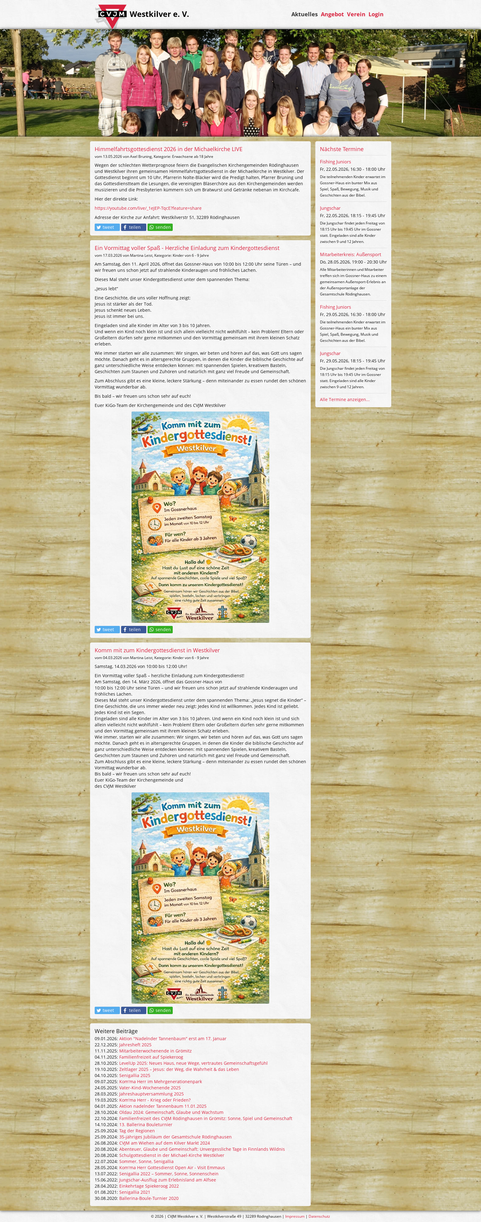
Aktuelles (304, 14)
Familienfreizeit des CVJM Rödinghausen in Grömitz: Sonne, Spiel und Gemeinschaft (205, 1118)
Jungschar (330, 208)
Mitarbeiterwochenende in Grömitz (155, 1051)
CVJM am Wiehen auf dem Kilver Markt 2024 (164, 1143)
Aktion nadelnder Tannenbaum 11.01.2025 (163, 1106)
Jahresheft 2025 (135, 1045)
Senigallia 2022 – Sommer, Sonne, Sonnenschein (169, 1174)
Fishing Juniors (335, 161)
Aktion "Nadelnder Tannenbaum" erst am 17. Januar (173, 1038)
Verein (356, 14)
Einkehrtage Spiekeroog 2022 (149, 1186)
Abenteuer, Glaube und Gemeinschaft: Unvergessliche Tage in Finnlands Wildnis (202, 1149)
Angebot (332, 14)
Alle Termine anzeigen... (345, 399)
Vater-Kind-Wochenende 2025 (150, 1088)
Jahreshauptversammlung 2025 (151, 1094)
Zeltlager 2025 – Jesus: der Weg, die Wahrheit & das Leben (179, 1069)
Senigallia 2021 (134, 1192)
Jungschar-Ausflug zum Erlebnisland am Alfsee (167, 1180)
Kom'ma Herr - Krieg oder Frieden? (155, 1100)
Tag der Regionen (137, 1131)
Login (376, 14)
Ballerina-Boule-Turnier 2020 (149, 1198)
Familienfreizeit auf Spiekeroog (151, 1057)
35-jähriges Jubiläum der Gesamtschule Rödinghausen (175, 1137)
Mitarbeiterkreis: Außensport (350, 254)
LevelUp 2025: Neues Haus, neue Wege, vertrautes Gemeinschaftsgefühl (193, 1063)
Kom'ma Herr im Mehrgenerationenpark (160, 1081)
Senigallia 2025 (134, 1075)
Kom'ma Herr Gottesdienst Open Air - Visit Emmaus (172, 1167)
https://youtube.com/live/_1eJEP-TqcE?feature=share (148, 208)
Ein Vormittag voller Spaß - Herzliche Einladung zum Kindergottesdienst (187, 248)
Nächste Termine (342, 149)
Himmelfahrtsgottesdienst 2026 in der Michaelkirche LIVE (168, 149)
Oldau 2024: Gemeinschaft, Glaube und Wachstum (171, 1112)
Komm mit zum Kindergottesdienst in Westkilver (157, 650)
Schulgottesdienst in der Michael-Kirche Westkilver (171, 1155)
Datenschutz (319, 1216)
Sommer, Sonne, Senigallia (146, 1161)
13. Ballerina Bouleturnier (145, 1124)
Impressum (295, 1216)
